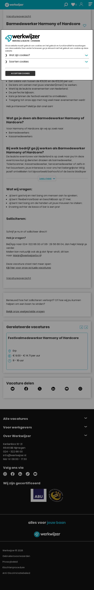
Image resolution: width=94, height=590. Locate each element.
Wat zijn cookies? (19, 55)
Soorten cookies (19, 61)
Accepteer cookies (20, 73)
